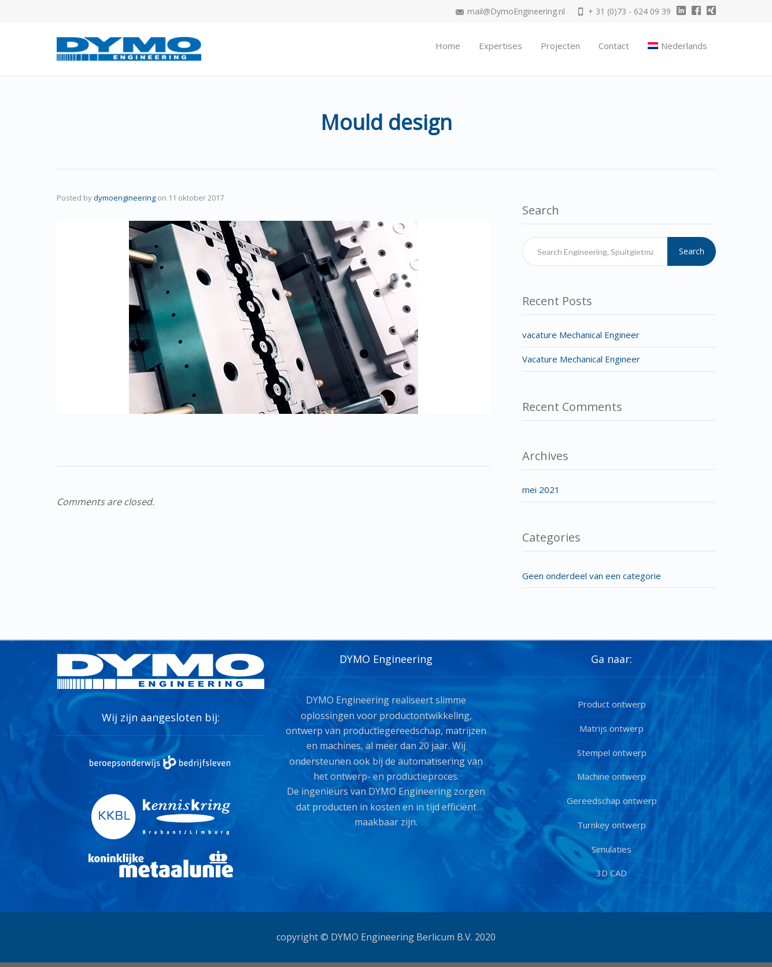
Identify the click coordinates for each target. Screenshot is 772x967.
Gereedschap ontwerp (612, 800)
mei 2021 (541, 489)
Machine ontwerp (611, 776)
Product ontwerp (612, 704)
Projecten (560, 45)
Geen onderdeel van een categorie (591, 575)
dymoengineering (125, 197)
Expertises (500, 45)
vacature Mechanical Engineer (581, 334)
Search (691, 251)
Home (447, 45)
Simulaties (611, 849)
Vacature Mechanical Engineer (581, 359)
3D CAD (611, 873)
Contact (614, 45)
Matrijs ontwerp (611, 728)
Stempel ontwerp (612, 752)
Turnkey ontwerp (611, 825)
